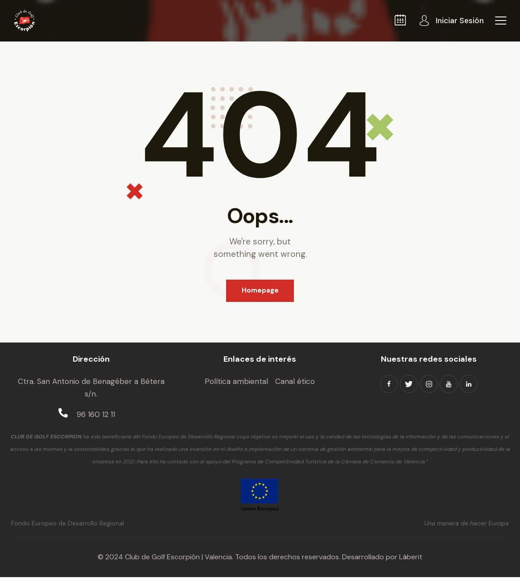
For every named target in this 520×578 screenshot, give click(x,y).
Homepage (260, 290)
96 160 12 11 (96, 415)
